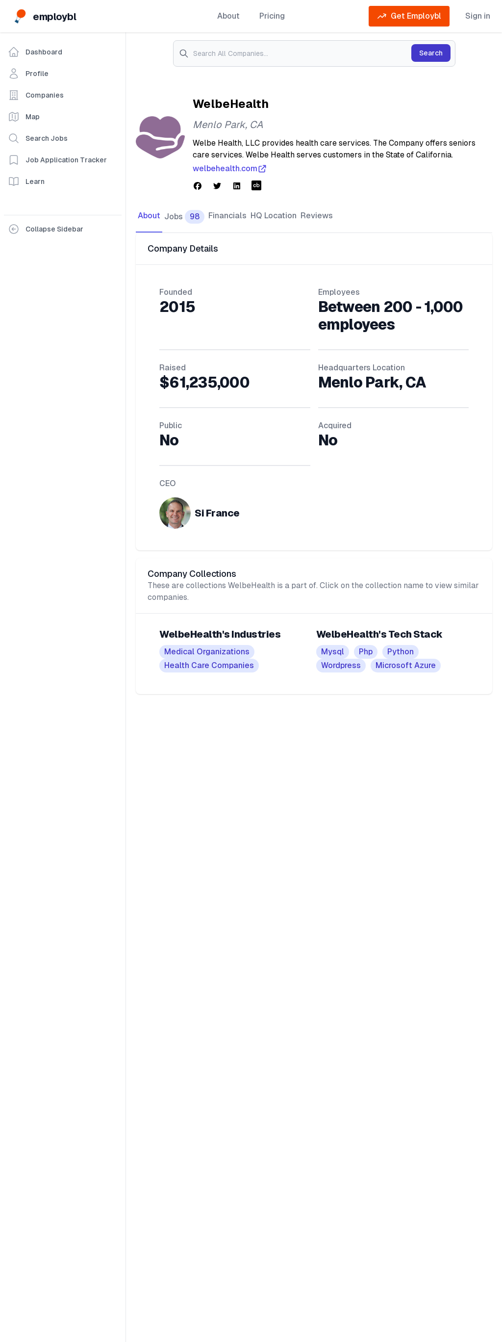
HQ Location (274, 215)
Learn (26, 181)
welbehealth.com (230, 169)
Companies (36, 95)
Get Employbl (409, 16)
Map (24, 117)
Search (431, 53)
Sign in (477, 16)
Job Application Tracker (57, 160)
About (228, 16)
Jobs (184, 217)
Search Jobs (38, 138)
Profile (28, 73)
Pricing (272, 16)
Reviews (317, 215)
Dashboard (35, 52)
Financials (227, 215)
